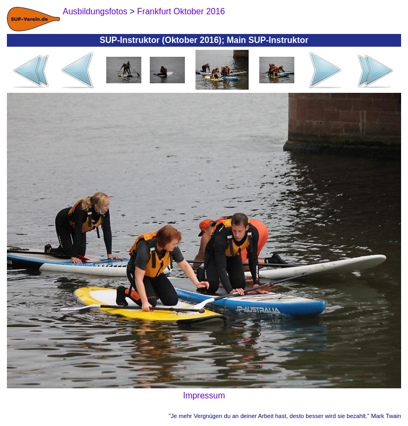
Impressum (204, 395)
